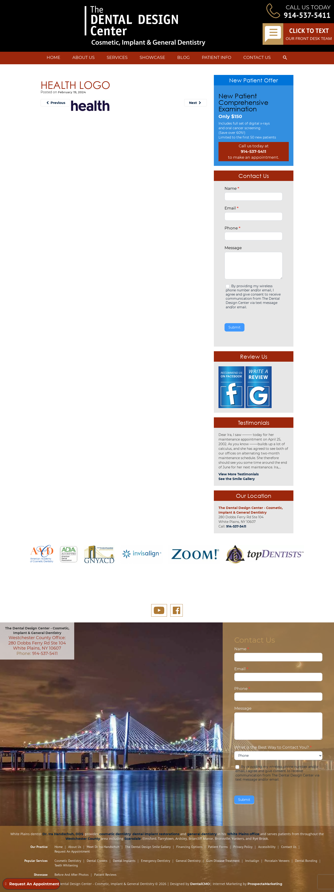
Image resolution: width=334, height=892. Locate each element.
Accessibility (267, 847)
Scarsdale (132, 839)
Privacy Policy (243, 847)
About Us (83, 57)
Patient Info (216, 57)
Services (117, 57)
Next (195, 103)
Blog (183, 57)
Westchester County (82, 839)
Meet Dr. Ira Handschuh (103, 847)
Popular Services (36, 861)
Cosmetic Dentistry (68, 861)
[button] (285, 58)
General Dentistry (188, 861)
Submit (234, 327)
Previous (55, 103)
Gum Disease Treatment (223, 861)
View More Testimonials (238, 474)
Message (233, 247)
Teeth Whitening (66, 865)
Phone (232, 228)
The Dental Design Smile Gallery (148, 847)
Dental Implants (124, 861)
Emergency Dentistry (155, 861)
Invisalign (252, 861)
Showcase (152, 57)
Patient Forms (218, 847)
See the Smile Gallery (236, 479)
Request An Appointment (72, 851)
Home (53, 57)
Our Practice (39, 847)
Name (232, 188)
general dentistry (202, 834)
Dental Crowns (97, 861)
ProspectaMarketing (264, 884)
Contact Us (257, 57)
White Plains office (243, 834)
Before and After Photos (72, 875)
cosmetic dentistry (115, 834)
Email (231, 208)
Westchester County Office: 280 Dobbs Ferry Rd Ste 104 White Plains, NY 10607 (37, 643)
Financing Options (189, 847)
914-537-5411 (307, 15)
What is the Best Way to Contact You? (273, 747)
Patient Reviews (105, 875)
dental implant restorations (155, 834)
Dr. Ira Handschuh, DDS (62, 834)
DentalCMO (200, 884)
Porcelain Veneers (277, 861)
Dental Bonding (306, 861)
